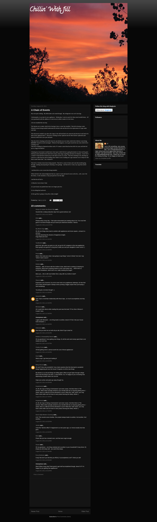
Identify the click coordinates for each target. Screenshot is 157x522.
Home (60, 511)
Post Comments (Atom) (64, 516)
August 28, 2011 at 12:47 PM (44, 225)
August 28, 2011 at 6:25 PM (44, 361)
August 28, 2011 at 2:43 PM (44, 276)
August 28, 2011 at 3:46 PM (44, 313)
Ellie (37, 218)
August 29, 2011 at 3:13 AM (44, 441)
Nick (37, 436)
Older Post (85, 511)
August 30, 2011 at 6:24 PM (44, 470)
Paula (37, 253)
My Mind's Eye (40, 229)
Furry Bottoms (40, 455)
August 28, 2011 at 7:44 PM (44, 396)
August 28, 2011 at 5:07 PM (44, 343)
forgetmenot (39, 386)
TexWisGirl (39, 243)
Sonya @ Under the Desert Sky (45, 209)
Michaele (38, 307)
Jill (107, 143)
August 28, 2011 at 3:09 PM (44, 292)
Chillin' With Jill (50, 10)
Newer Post (35, 511)
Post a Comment (38, 474)
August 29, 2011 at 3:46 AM (44, 451)
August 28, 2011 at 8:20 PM (44, 421)
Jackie (38, 425)
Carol (37, 356)
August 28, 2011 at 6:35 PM (44, 382)
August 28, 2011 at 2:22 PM (44, 260)
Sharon (38, 280)
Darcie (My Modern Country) (44, 414)
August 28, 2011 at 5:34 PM (44, 352)
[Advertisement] (60, 492)
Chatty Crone (40, 347)
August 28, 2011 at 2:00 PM (44, 250)
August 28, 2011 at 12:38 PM (44, 214)
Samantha (39, 296)
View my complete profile (103, 158)
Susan (38, 444)
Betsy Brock (39, 365)
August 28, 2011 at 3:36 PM (44, 303)
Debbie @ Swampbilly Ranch (44, 336)
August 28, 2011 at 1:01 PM (44, 239)
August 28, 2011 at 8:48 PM (44, 432)
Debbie (38, 264)
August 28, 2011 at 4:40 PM (44, 324)
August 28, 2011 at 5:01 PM (44, 333)
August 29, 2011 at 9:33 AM (44, 460)
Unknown (39, 328)
